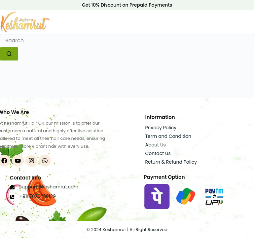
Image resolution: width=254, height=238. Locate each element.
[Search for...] (127, 40)
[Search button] (9, 53)
